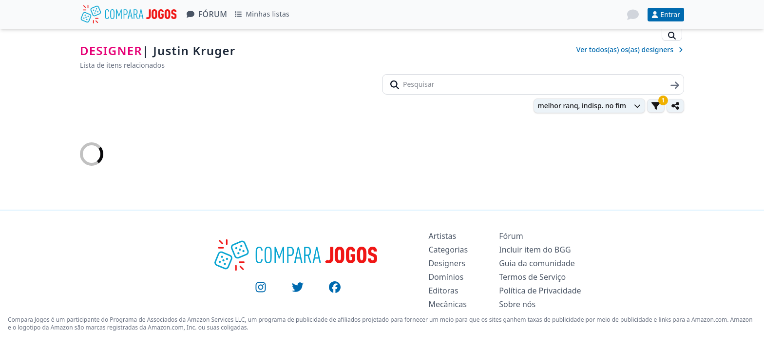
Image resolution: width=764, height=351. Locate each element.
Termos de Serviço (532, 277)
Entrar (665, 14)
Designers (446, 263)
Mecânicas (447, 304)
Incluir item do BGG (535, 249)
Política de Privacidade (540, 290)
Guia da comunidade (537, 263)
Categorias (448, 249)
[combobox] (589, 105)
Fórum (207, 14)
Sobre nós (517, 304)
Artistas (442, 236)
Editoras (443, 290)
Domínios (445, 277)
